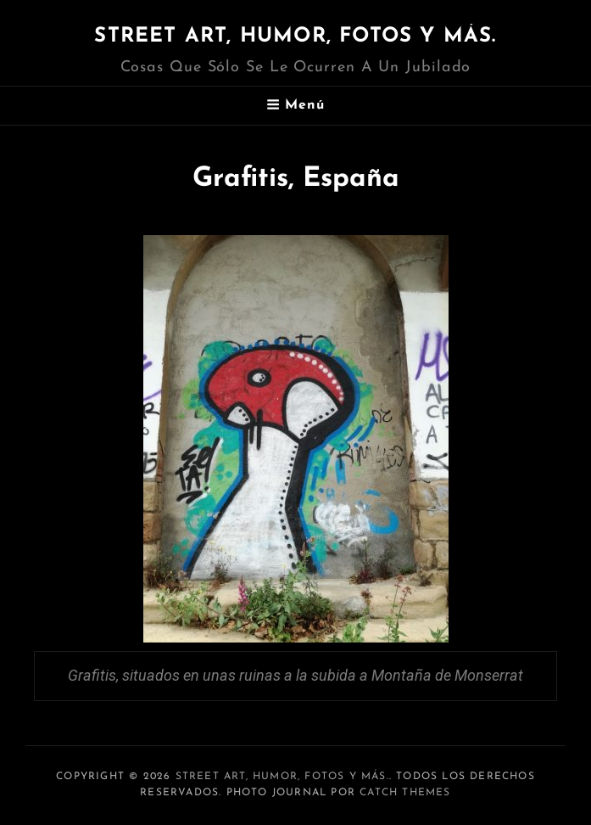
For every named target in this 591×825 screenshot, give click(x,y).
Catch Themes (405, 793)
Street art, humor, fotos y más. (295, 36)
